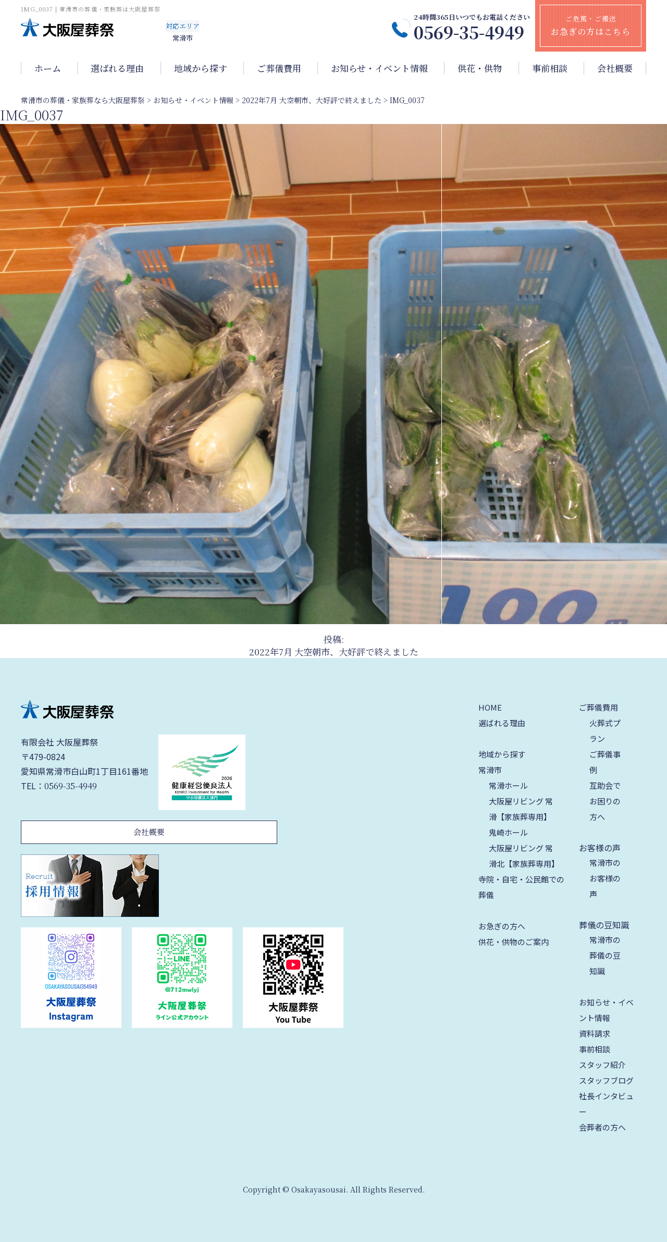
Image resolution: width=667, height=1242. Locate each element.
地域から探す (200, 68)
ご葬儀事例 (605, 762)
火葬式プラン (605, 730)
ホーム (47, 68)
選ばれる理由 (117, 68)
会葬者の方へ (602, 1127)
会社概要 (615, 68)
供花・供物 (480, 68)
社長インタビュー (606, 1103)
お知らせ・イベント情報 (379, 68)
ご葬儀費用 (279, 68)
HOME (490, 707)
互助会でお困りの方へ (605, 801)
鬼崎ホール (508, 832)
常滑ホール (508, 785)
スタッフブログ (606, 1080)
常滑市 (490, 769)
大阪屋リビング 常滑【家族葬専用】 (521, 809)
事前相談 (549, 68)
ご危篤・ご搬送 (591, 26)
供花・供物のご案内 (513, 941)
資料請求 (594, 1033)
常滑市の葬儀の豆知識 (605, 955)
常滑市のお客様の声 (605, 878)
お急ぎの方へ (501, 926)
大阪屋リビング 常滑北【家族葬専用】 (524, 855)
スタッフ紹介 (602, 1064)
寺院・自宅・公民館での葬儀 (521, 887)
